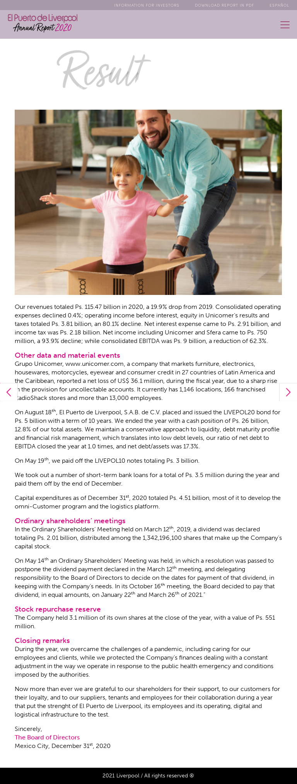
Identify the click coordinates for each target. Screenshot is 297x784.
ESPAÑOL (279, 5)
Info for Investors (146, 5)
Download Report (224, 5)
